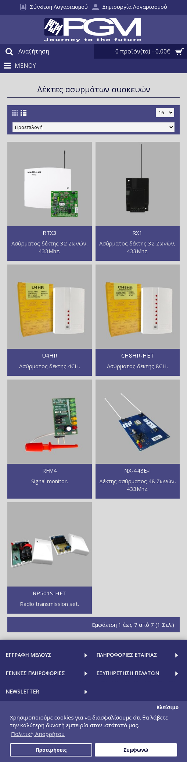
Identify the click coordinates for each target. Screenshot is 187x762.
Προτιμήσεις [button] (51, 750)
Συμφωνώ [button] (135, 750)
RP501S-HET (49, 593)
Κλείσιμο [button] (168, 707)
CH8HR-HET (137, 355)
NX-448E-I (137, 470)
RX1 (137, 232)
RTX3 (50, 232)
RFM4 (49, 470)
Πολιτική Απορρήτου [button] (38, 733)
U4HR (49, 355)
